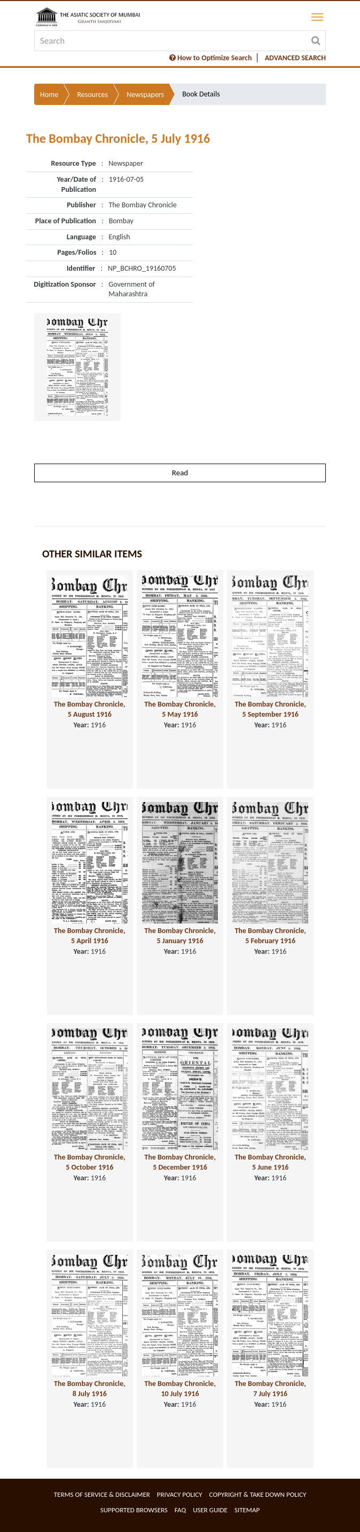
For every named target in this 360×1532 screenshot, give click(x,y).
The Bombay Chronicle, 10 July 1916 (180, 1388)
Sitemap (247, 1510)
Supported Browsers (134, 1510)
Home (49, 94)
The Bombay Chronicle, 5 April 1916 (90, 935)
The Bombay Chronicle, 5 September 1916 (270, 709)
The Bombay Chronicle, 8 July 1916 (90, 1388)
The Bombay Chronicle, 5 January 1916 (180, 935)
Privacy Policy (179, 1494)
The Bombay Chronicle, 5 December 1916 (180, 1162)
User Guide (210, 1510)
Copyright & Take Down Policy (258, 1494)
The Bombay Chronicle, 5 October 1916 (90, 1162)
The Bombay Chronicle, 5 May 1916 (180, 709)
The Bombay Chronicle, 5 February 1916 (270, 935)
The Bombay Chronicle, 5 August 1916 (90, 709)
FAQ (180, 1510)
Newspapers (145, 94)
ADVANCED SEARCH (295, 57)
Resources (92, 94)
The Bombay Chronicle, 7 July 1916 (270, 1388)
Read (180, 472)
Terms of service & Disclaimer (102, 1494)
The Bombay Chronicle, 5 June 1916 (270, 1162)
